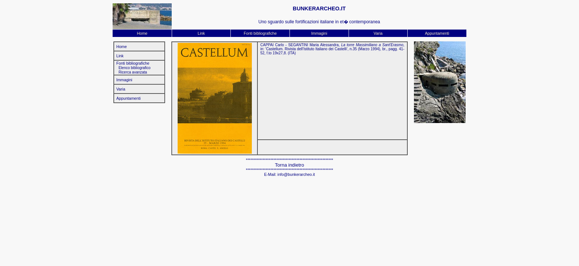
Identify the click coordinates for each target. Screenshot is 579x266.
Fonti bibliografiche (260, 33)
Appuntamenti (437, 33)
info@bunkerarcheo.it (296, 174)
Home (142, 33)
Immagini (319, 33)
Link (201, 33)
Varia (378, 33)
